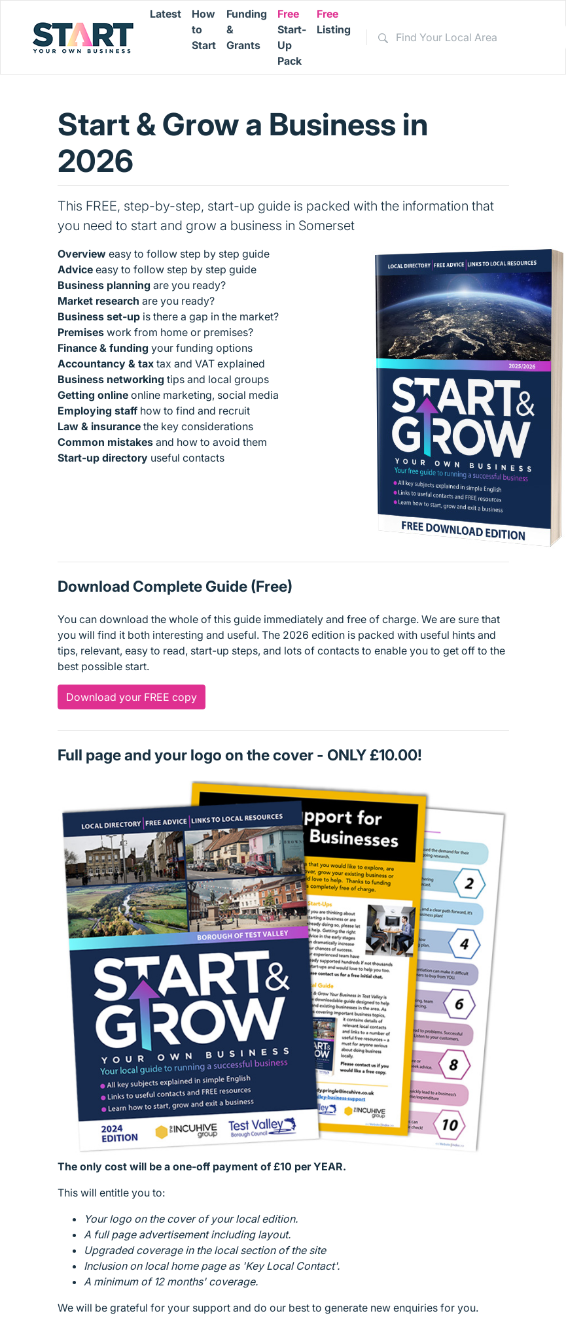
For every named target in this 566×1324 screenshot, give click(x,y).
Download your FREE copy (131, 697)
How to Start (204, 29)
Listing (334, 21)
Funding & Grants (246, 29)
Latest (165, 13)
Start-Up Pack (291, 37)
